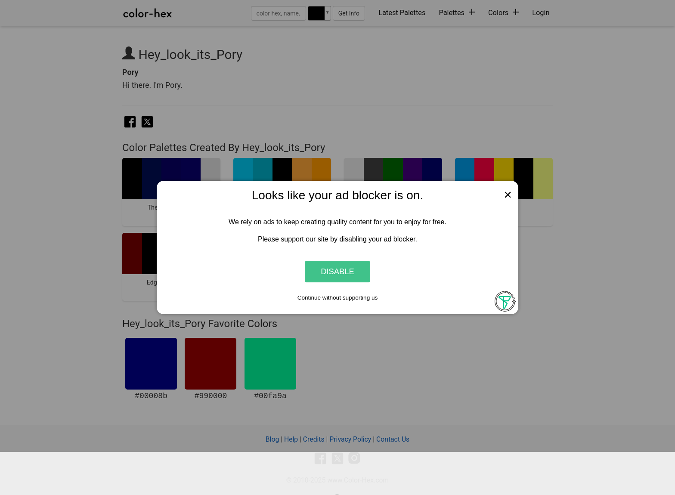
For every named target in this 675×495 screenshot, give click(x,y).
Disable (337, 271)
